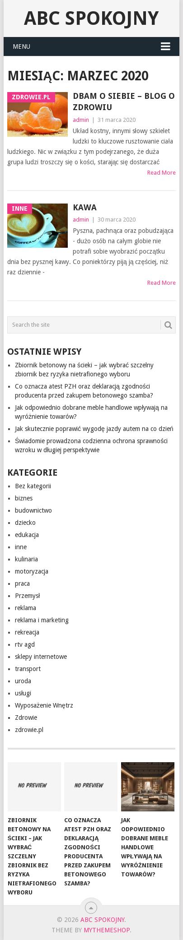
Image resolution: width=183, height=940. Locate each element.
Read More (161, 172)
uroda (23, 681)
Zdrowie (26, 717)
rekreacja (27, 632)
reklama (25, 607)
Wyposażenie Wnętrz (44, 705)
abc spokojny (91, 18)
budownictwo (33, 510)
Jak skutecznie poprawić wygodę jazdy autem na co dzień (94, 428)
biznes (24, 498)
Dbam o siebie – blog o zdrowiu (124, 101)
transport (28, 668)
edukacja (27, 534)
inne (21, 547)
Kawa (85, 207)
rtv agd (25, 644)
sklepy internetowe (41, 656)
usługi (23, 693)
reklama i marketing (42, 620)
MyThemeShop (107, 930)
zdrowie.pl (29, 729)
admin (81, 119)
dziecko (25, 522)
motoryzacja (31, 571)
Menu (21, 46)
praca (22, 583)
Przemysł (27, 595)
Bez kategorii (33, 486)
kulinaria (26, 559)
